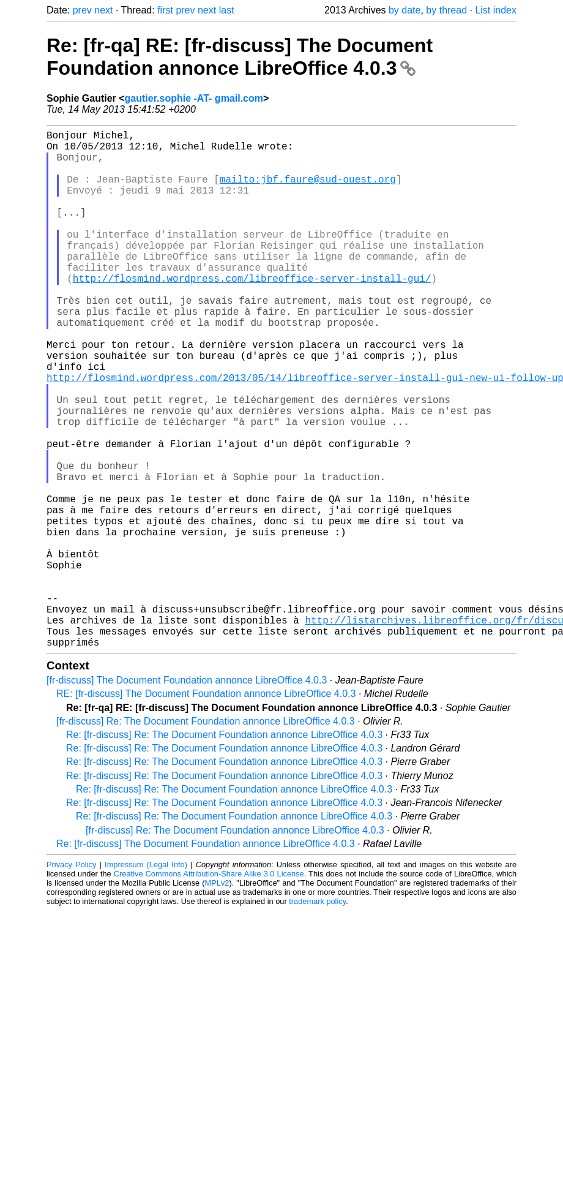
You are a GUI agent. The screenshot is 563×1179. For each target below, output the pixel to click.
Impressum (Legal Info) (146, 979)
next (103, 10)
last (226, 10)
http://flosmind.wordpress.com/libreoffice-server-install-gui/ (252, 312)
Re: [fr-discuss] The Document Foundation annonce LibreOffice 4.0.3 (205, 959)
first (165, 10)
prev (82, 10)
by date (404, 10)
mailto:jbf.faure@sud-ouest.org (308, 191)
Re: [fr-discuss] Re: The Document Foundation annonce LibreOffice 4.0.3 (224, 850)
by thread (446, 10)
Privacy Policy (71, 979)
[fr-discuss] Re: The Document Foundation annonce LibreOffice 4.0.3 (205, 836)
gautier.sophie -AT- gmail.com (194, 98)
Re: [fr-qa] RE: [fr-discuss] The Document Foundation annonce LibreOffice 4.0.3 (240, 56)
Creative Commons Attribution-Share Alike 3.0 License (209, 988)
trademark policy (317, 1016)
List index (495, 10)
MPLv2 (217, 998)
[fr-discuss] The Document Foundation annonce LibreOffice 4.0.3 (187, 795)
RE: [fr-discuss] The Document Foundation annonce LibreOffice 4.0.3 (206, 809)
